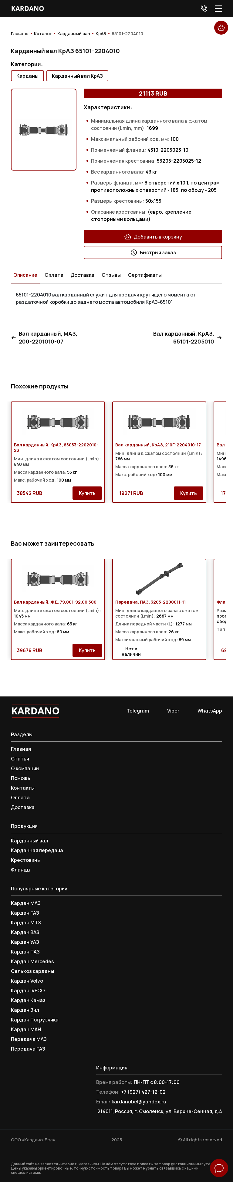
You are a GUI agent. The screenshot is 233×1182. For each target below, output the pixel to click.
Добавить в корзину (153, 236)
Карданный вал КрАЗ (77, 76)
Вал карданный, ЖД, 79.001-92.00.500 (55, 602)
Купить (87, 493)
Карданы (27, 76)
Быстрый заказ (153, 252)
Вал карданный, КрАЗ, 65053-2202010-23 (56, 447)
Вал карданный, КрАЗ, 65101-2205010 (187, 337)
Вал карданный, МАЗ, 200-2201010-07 (44, 337)
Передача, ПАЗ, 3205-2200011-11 (150, 602)
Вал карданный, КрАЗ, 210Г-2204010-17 (158, 445)
